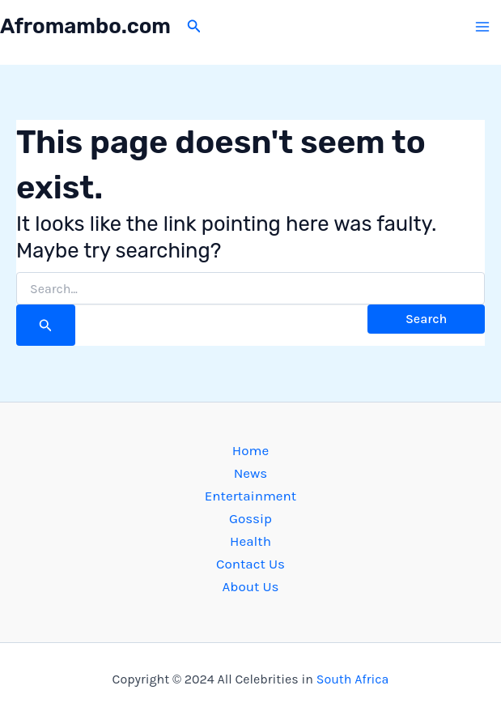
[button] (194, 26)
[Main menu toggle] (483, 26)
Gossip (250, 518)
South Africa (352, 679)
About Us (251, 586)
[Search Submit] (45, 325)
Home (250, 450)
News (251, 473)
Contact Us (250, 564)
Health (250, 541)
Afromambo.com (85, 26)
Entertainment (250, 496)
